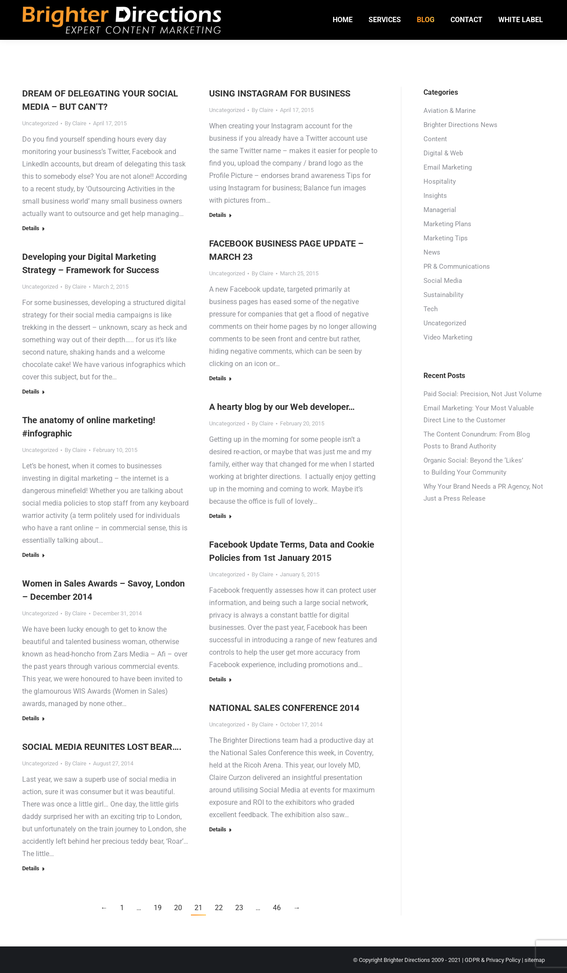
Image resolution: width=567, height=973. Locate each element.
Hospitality (439, 181)
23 (239, 908)
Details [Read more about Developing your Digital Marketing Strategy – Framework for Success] (30, 391)
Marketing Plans (447, 224)
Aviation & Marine (449, 111)
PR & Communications (456, 266)
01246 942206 (45, 8)
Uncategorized (40, 123)
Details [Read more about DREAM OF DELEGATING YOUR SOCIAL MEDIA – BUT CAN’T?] (30, 228)
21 (198, 908)
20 (178, 908)
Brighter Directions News (460, 125)
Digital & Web (443, 153)
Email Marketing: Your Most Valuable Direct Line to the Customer (478, 414)
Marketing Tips (445, 238)
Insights (435, 196)
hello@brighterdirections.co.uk (122, 8)
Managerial (439, 210)
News (431, 252)
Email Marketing (447, 167)
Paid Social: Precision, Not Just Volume (482, 394)
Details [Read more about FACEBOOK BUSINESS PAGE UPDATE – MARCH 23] (217, 378)
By (75, 123)
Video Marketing (447, 337)
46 (277, 908)
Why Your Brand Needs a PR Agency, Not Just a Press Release (483, 492)
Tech (430, 309)
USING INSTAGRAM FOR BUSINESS (279, 93)
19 (158, 908)
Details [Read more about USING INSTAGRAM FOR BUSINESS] (217, 215)
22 (219, 908)
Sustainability (443, 295)
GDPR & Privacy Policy (492, 960)
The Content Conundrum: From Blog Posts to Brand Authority (476, 440)
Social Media (442, 281)
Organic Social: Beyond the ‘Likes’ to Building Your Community (473, 466)
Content (435, 139)
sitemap (534, 960)
